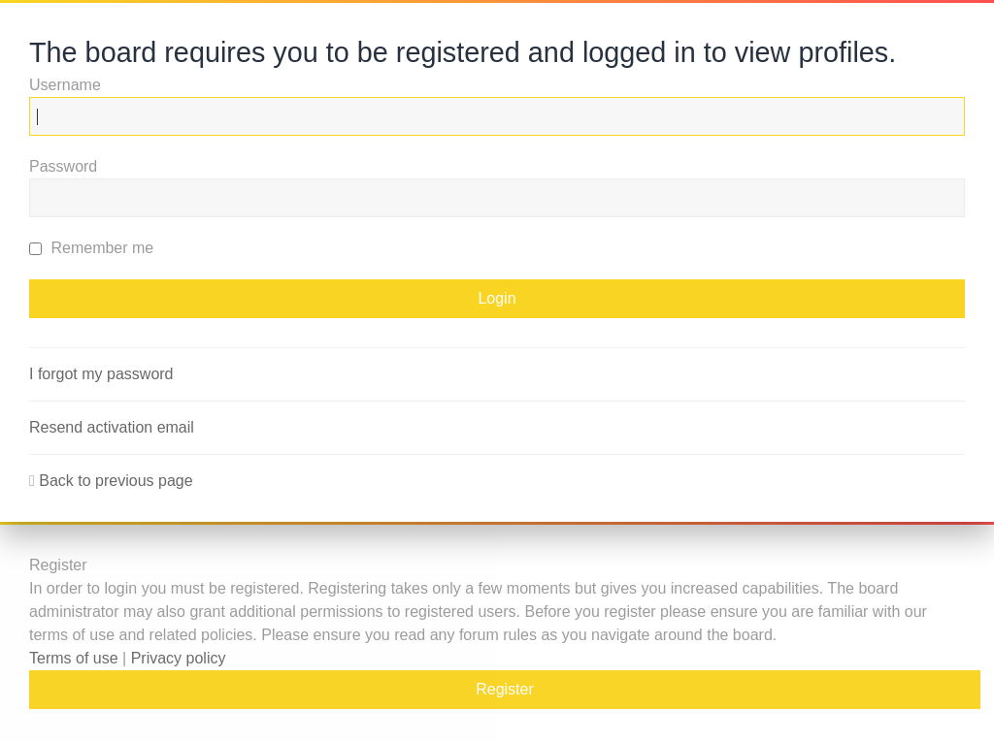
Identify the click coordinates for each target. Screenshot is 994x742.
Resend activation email (111, 427)
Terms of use (73, 658)
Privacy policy (178, 658)
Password (63, 166)
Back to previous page (115, 480)
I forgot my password (101, 374)
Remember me (91, 248)
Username (65, 85)
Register (505, 689)
